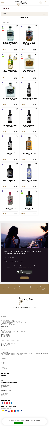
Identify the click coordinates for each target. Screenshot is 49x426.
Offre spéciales (4, 378)
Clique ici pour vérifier (26, 273)
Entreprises (3, 393)
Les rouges (3, 366)
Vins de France (3, 360)
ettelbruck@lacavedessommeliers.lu (9, 347)
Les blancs (3, 363)
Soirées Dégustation (4, 387)
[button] (2, 2)
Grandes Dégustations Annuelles (6, 385)
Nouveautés (3, 368)
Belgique (10, 46)
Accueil (3, 8)
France (29, 157)
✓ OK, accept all (18, 423)
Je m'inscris (24, 279)
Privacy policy (32, 423)
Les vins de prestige (4, 372)
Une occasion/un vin (6, 391)
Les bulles (3, 362)
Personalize (26, 423)
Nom (8, 22)
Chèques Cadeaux (4, 398)
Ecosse (29, 184)
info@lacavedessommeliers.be (8, 321)
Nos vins (7, 8)
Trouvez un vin (4, 358)
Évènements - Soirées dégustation (9, 383)
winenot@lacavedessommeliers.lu (9, 339)
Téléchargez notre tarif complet (9, 407)
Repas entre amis (4, 395)
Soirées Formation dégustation (6, 389)
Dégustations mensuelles (5, 386)
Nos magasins (4, 316)
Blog (2, 380)
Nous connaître (5, 375)
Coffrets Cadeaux (4, 397)
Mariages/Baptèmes (4, 394)
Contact (3, 382)
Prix (11, 22)
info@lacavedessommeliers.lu (8, 331)
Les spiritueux (3, 367)
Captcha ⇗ (29, 274)
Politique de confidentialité (26, 268)
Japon (29, 101)
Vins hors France (4, 361)
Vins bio (2, 371)
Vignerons (3, 376)
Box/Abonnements (4, 399)
